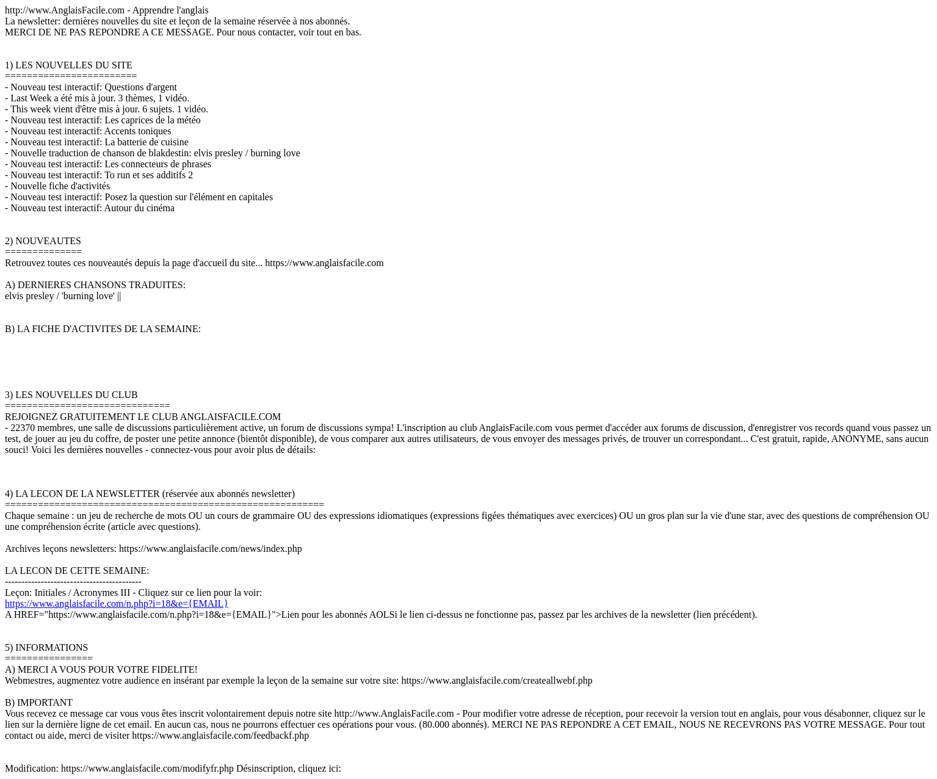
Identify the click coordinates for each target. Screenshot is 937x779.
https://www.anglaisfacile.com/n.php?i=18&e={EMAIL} (116, 603)
